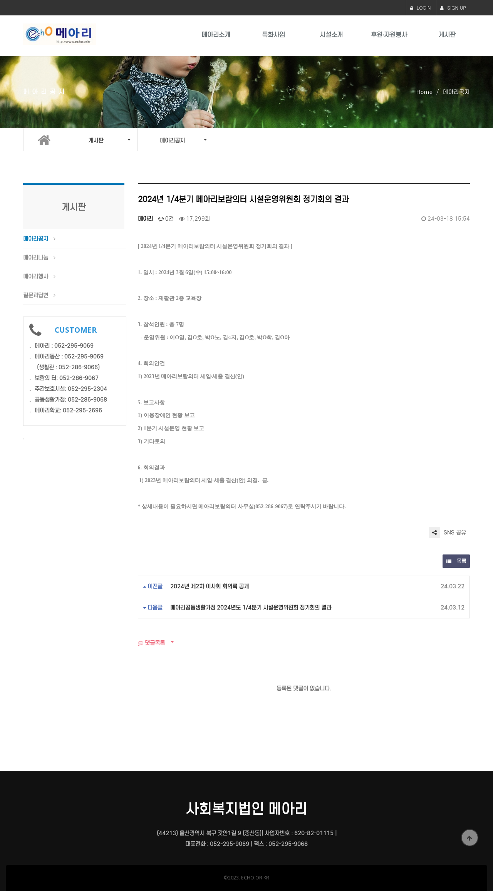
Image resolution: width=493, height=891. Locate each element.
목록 (456, 561)
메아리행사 (35, 276)
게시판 (447, 35)
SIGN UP (453, 7)
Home (424, 92)
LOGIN (420, 7)
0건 (166, 218)
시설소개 (331, 35)
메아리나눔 (35, 257)
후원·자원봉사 (389, 35)
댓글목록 (151, 643)
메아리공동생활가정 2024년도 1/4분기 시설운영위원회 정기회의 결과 (250, 607)
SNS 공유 (447, 532)
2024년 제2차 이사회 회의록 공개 (209, 586)
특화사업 (273, 35)
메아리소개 (215, 35)
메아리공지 (35, 238)
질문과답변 (35, 295)
